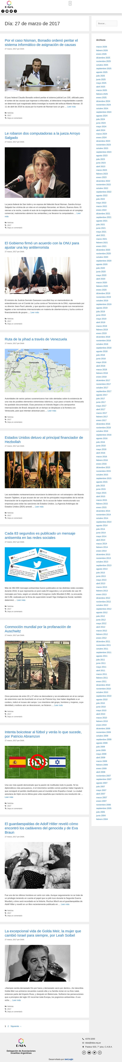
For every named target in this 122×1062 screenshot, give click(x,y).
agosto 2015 (101, 482)
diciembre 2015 (103, 467)
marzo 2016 (101, 456)
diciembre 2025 (103, 58)
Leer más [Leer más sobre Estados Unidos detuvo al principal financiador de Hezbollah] (39, 507)
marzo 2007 (101, 797)
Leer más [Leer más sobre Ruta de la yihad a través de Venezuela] (52, 411)
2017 (9, 115)
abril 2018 (100, 366)
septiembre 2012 (103, 609)
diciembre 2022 (103, 181)
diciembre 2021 (103, 213)
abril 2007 (100, 794)
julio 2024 (100, 119)
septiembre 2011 (103, 652)
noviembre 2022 (103, 184)
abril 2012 (100, 627)
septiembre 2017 (103, 391)
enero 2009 (101, 768)
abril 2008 (100, 772)
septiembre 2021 (103, 217)
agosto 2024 (101, 116)
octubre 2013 (102, 562)
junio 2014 (101, 533)
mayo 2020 (101, 275)
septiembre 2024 (103, 112)
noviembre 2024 (103, 105)
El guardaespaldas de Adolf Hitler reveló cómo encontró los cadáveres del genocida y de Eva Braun (41, 828)
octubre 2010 (102, 692)
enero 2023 (101, 177)
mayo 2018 (101, 362)
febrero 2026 (102, 50)
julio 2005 (100, 812)
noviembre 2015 (103, 471)
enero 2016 (101, 464)
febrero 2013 (102, 591)
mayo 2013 (101, 580)
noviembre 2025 (103, 61)
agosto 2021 (101, 221)
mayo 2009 (101, 754)
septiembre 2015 (103, 478)
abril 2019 (100, 322)
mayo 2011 (101, 667)
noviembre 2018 (103, 340)
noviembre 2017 (103, 384)
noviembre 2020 (103, 253)
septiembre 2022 (103, 192)
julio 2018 (100, 355)
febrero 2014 (102, 547)
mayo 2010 (101, 710)
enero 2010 (101, 725)
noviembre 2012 (103, 602)
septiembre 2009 (103, 739)
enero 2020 (101, 290)
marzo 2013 (101, 587)
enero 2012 (101, 638)
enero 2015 (101, 507)
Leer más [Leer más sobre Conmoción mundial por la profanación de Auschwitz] (58, 705)
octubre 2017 (102, 388)
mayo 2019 (101, 319)
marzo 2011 (101, 674)
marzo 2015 (101, 500)
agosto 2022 (101, 195)
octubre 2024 (102, 108)
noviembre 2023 (103, 145)
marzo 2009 (101, 761)
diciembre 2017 (103, 380)
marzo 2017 (101, 413)
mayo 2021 (101, 232)
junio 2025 (101, 79)
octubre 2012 (102, 605)
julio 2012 (100, 616)
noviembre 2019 (103, 297)
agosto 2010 (101, 699)
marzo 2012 (101, 631)
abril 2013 (100, 583)
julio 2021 (100, 224)
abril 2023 (100, 166)
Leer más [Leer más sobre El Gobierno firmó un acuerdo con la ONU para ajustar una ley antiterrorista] (34, 312)
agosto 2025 (101, 72)
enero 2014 (101, 551)
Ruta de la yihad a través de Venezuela (36, 339)
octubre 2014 (102, 518)
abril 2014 (100, 540)
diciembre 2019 (103, 293)
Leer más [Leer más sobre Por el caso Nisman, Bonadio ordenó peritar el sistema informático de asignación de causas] (71, 107)
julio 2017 (100, 398)
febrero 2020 (102, 286)
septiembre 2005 (103, 808)
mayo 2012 (101, 623)
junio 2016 (101, 446)
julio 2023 (100, 159)
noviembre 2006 (103, 805)
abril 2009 (100, 757)
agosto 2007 (101, 783)
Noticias (10, 113)
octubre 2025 (102, 65)
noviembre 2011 (103, 645)
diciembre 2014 (103, 511)
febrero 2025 (102, 94)
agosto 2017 (101, 395)
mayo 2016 (101, 449)
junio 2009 (101, 750)
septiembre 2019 (103, 304)
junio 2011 (101, 663)
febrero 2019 (102, 330)
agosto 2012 (101, 612)
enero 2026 (101, 54)
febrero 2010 (102, 721)
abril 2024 (100, 130)
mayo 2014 (101, 536)
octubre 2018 (102, 344)
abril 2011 (100, 670)
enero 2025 (101, 97)
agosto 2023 (101, 155)
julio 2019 (100, 311)
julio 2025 (100, 76)
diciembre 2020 (103, 250)
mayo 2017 (101, 406)
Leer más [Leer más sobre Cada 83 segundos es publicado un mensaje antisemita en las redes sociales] (21, 600)
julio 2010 (100, 703)
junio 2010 (101, 707)
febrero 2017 (102, 417)
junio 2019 (101, 315)
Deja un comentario (14, 118)
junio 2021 (101, 228)
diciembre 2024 (103, 101)
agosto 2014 (101, 525)
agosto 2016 (101, 438)
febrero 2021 (102, 242)
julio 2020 (100, 268)
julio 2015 (100, 486)
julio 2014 (100, 529)
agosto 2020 (101, 264)
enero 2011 (101, 681)
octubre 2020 (102, 257)
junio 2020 (101, 271)
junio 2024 (101, 123)
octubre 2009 (102, 736)
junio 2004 (101, 815)
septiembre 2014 (103, 522)
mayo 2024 (101, 126)
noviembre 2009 (103, 732)
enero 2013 (101, 594)
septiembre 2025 (103, 68)
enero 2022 (101, 210)
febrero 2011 (102, 678)
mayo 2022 (101, 203)
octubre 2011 (102, 649)
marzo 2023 (101, 170)
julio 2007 (100, 786)
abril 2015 (100, 496)
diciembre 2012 (103, 598)
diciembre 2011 (103, 641)
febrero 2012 (102, 634)
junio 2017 (101, 402)
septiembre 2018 (103, 348)
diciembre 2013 (103, 554)
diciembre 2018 (103, 337)
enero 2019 (101, 333)
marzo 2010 (101, 718)
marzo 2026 (101, 47)
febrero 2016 (102, 460)
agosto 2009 (101, 743)
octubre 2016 (102, 431)
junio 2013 (101, 576)
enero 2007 (101, 801)
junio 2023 (101, 163)
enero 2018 (101, 377)
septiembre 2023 (103, 152)
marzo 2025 (101, 90)
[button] (70, 3)
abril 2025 (100, 87)
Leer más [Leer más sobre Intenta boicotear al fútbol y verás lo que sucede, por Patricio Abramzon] (9, 797)
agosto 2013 (101, 569)
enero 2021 (101, 246)
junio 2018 (101, 359)
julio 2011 (100, 660)
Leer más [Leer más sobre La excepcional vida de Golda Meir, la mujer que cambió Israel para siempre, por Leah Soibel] (16, 1000)
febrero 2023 (102, 174)
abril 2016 (100, 453)
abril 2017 (100, 409)
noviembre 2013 (103, 558)
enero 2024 (101, 137)
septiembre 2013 (103, 565)
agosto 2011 (101, 656)
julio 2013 (100, 573)
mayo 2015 (101, 493)
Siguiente (16, 1026)
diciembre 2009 (103, 728)
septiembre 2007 (103, 779)
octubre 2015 (102, 475)
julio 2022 (100, 199)
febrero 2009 (102, 765)
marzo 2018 (101, 369)
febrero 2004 (102, 819)
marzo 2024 (101, 134)
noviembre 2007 (103, 776)
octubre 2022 (102, 188)
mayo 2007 (101, 790)
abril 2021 (100, 235)
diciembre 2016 (103, 424)
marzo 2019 (101, 326)
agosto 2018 (101, 351)
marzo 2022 (101, 206)
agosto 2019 (101, 308)
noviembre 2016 (103, 427)
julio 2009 (100, 747)
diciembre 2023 (103, 141)
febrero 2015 (102, 504)
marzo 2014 (101, 544)
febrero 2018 (102, 373)
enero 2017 (101, 420)
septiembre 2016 (103, 435)
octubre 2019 (102, 301)
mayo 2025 (101, 83)
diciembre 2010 (103, 685)
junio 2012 (101, 620)
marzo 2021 (101, 239)
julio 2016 (100, 442)
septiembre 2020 (103, 261)
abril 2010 (100, 714)
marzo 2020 (101, 282)
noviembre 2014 (103, 515)
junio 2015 (101, 489)
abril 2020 (100, 279)
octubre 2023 (102, 148)
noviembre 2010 (103, 689)
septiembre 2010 (103, 696)
